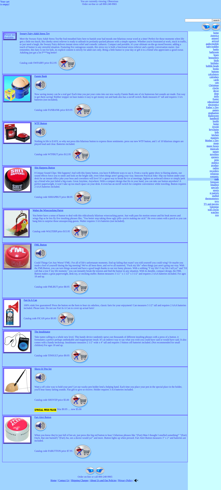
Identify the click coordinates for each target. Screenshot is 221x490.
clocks (216, 88)
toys (217, 201)
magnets (215, 137)
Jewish (215, 126)
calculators (213, 74)
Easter (216, 99)
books (216, 68)
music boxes (213, 146)
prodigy (215, 165)
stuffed (215, 195)
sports (216, 190)
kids (217, 132)
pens (216, 160)
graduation (213, 113)
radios (216, 168)
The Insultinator (42, 331)
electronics (213, 104)
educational (213, 102)
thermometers (212, 198)
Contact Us (63, 480)
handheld (214, 118)
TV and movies (211, 204)
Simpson (214, 182)
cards (216, 79)
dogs (216, 93)
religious (214, 173)
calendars (214, 77)
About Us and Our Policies (103, 480)
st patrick (214, 193)
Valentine (214, 206)
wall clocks (213, 209)
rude (216, 179)
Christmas (214, 85)
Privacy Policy (125, 480)
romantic (214, 176)
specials (215, 187)
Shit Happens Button (44, 167)
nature (216, 151)
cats (217, 82)
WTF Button (40, 123)
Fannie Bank (40, 76)
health (216, 121)
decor (216, 90)
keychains (214, 129)
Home (53, 480)
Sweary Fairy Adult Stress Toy (35, 33)
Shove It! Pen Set (43, 369)
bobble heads (212, 66)
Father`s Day (212, 107)
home (216, 32)
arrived (215, 41)
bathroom (214, 52)
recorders (214, 171)
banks (216, 49)
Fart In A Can (30, 300)
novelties (214, 154)
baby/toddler (212, 46)
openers (215, 157)
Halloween (213, 115)
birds (216, 60)
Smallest (214, 184)
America (214, 35)
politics (215, 162)
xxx (217, 215)
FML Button (40, 244)
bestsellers (214, 57)
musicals (214, 148)
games (216, 110)
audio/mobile (212, 44)
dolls (216, 96)
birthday (215, 63)
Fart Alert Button (42, 417)
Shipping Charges (79, 480)
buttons (215, 71)
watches (215, 212)
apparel (215, 38)
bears (216, 55)
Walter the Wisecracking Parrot (48, 210)
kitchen (215, 135)
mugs (216, 143)
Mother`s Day (212, 140)
